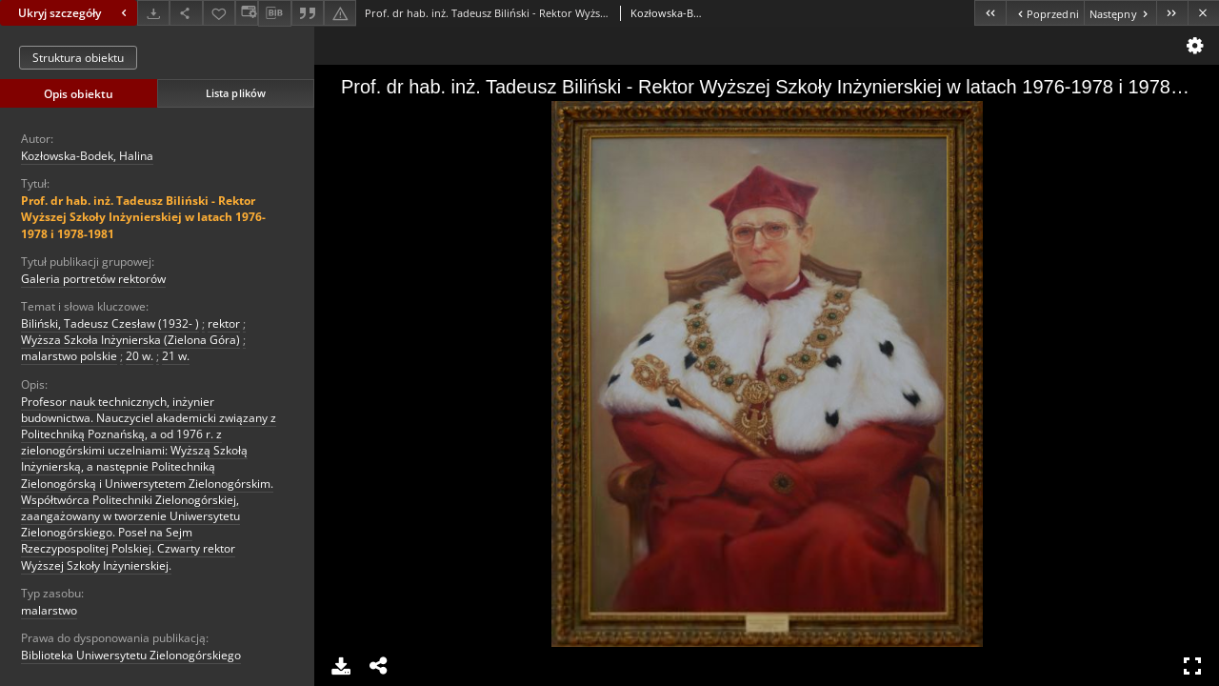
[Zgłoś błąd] (340, 13)
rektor (224, 323)
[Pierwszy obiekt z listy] (990, 13)
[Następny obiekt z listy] (1120, 13)
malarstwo (49, 610)
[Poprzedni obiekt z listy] (1044, 13)
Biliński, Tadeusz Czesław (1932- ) (110, 323)
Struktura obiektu (78, 58)
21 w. (176, 356)
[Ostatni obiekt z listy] (1172, 13)
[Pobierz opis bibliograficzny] (274, 13)
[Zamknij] (1203, 13)
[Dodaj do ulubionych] (219, 13)
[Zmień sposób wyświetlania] (246, 13)
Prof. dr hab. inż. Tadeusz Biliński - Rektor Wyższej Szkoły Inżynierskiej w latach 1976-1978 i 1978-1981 (143, 216)
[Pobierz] (153, 13)
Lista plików (236, 93)
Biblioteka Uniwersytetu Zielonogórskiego (131, 655)
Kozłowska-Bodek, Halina (87, 156)
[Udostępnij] (186, 13)
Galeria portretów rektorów (93, 279)
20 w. (139, 356)
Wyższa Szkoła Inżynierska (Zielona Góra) (130, 340)
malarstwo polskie (69, 356)
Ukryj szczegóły (74, 13)
